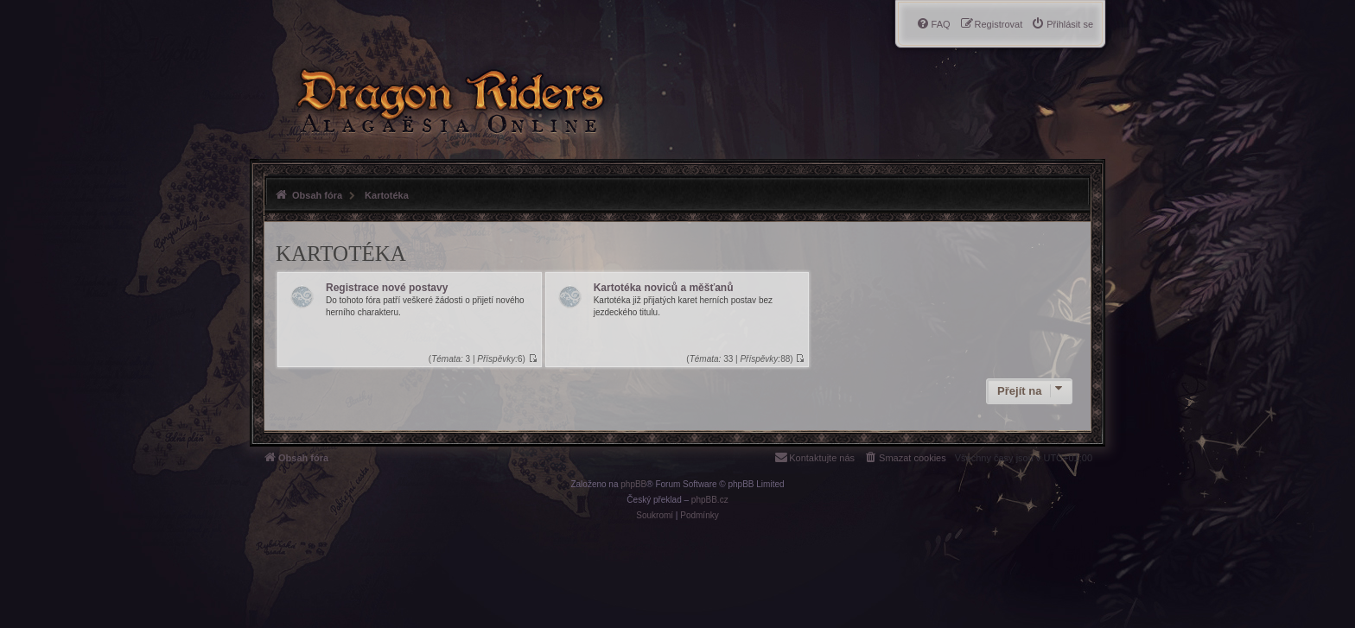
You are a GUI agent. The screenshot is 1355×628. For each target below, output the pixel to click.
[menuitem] (1062, 24)
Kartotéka (341, 253)
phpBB (633, 484)
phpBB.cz (709, 499)
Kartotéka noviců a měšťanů (664, 288)
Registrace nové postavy (387, 288)
